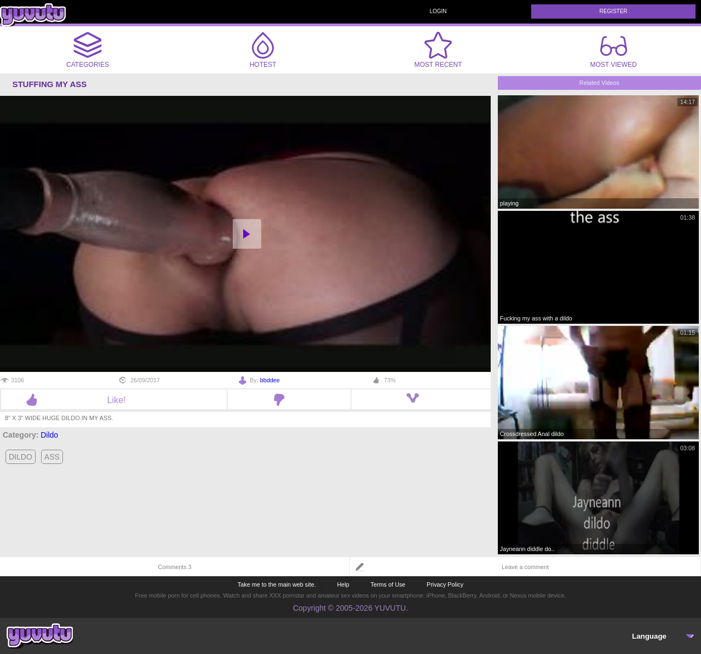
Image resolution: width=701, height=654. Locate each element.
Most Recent (438, 50)
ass (52, 456)
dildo (20, 456)
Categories (87, 50)
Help (343, 584)
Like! (113, 400)
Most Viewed (613, 52)
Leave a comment (525, 567)
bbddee (270, 380)
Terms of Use (388, 584)
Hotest (263, 50)
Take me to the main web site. (277, 584)
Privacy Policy (445, 584)
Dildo (49, 435)
